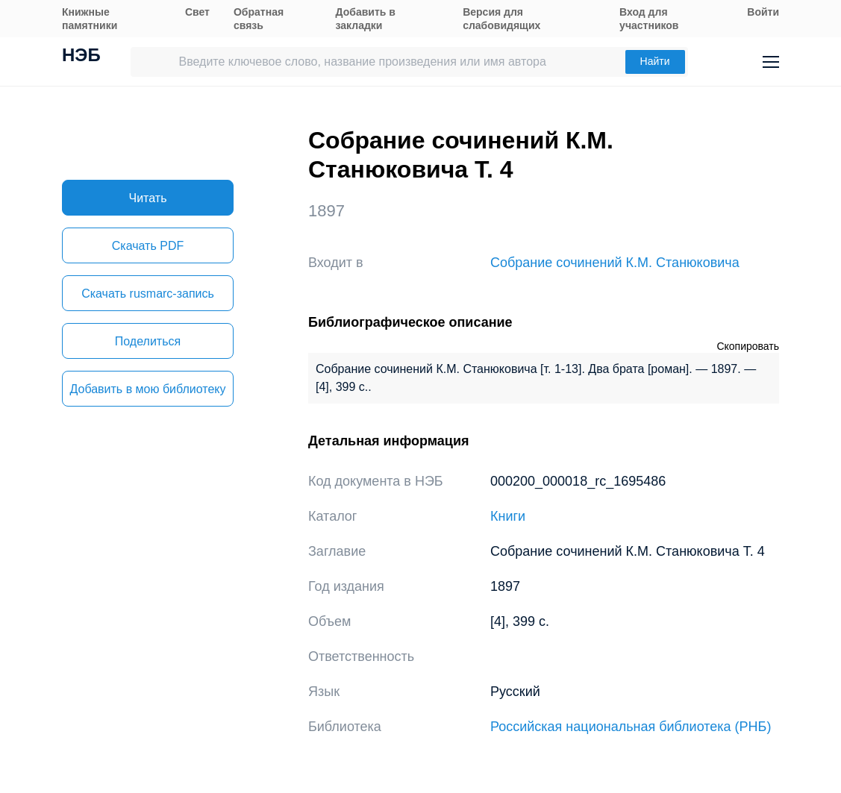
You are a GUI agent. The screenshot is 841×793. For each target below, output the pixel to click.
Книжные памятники (89, 18)
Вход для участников (648, 18)
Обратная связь (259, 18)
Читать (148, 198)
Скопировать (747, 346)
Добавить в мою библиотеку (147, 389)
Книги (507, 516)
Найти (655, 61)
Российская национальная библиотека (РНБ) (630, 726)
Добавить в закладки (366, 18)
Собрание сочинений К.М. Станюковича (615, 262)
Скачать (148, 245)
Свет (197, 12)
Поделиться (148, 341)
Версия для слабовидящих (501, 18)
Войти (763, 12)
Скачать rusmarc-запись (147, 293)
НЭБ (81, 56)
